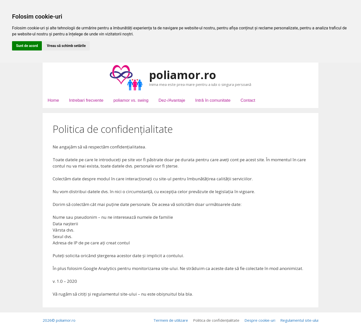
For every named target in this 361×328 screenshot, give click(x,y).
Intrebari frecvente (86, 100)
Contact (247, 100)
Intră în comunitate (213, 100)
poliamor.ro (182, 74)
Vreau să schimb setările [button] (66, 46)
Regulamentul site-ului (299, 320)
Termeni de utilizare (170, 320)
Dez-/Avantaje (171, 100)
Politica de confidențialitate (216, 320)
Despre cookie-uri (259, 320)
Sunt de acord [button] (27, 46)
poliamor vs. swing (130, 100)
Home (53, 100)
